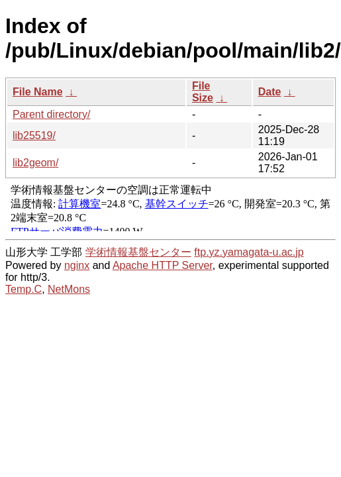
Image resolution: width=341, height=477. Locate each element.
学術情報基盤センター (138, 252)
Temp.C (23, 289)
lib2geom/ (35, 162)
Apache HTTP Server (163, 265)
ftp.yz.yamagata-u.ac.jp (248, 252)
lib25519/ (34, 135)
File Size (202, 91)
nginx (76, 265)
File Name (38, 91)
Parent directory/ (51, 114)
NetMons (69, 289)
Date (269, 91)
